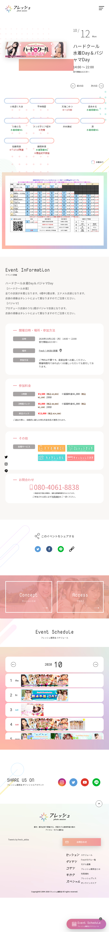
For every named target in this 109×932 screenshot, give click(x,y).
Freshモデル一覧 (88, 859)
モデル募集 (86, 864)
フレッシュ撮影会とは (90, 869)
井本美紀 (67, 126)
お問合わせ (82, 841)
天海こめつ (67, 106)
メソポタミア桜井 (42, 126)
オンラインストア (88, 883)
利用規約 (55, 496)
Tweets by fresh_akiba (18, 839)
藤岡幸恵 (41, 146)
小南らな (16, 126)
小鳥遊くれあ (16, 106)
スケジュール (86, 855)
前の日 (80, 85)
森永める (92, 106)
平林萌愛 (41, 106)
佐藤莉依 (16, 146)
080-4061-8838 (56, 487)
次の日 (94, 85)
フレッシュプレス (88, 878)
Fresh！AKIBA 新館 (48, 350)
